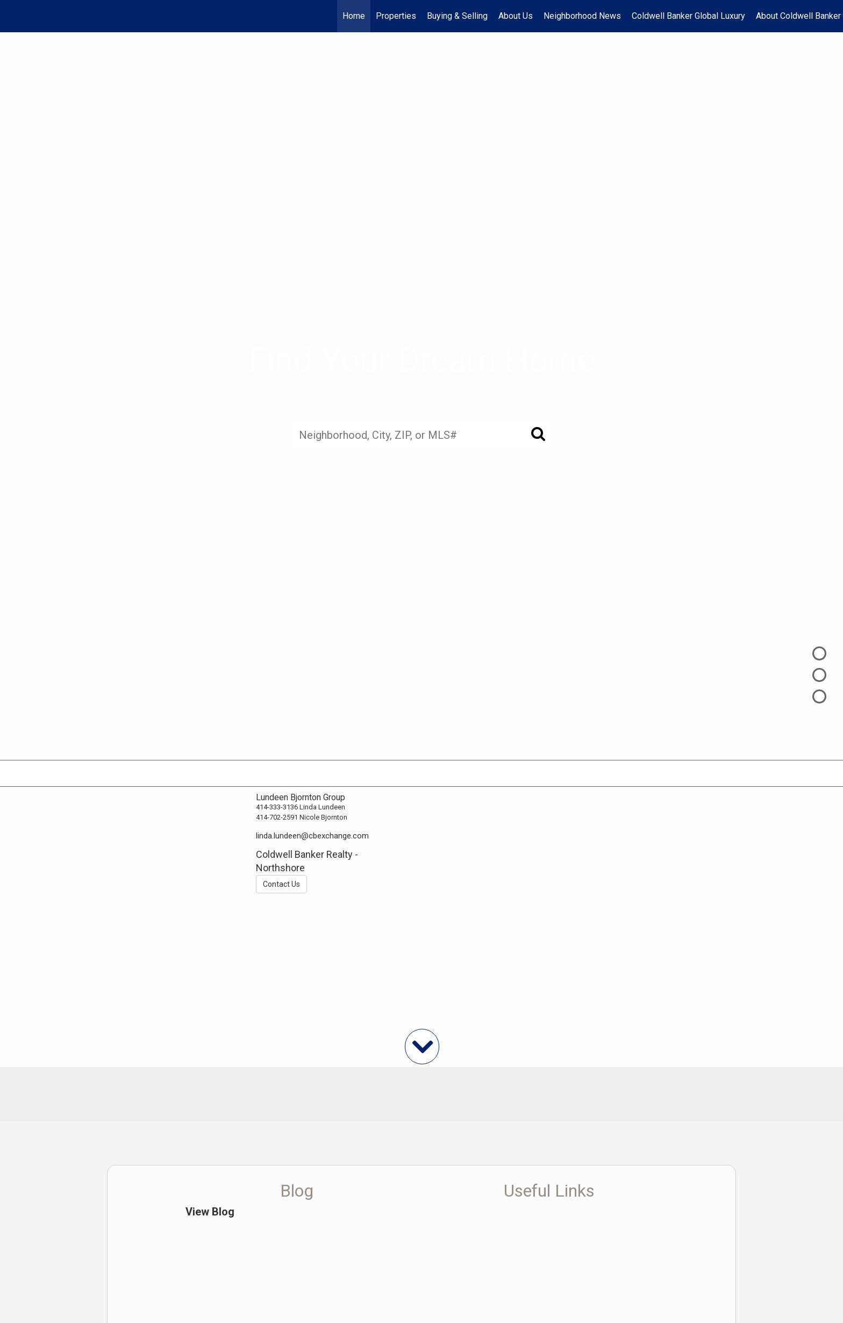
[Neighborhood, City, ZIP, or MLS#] (421, 434)
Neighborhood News (582, 16)
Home (353, 16)
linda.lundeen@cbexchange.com (312, 836)
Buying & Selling (457, 16)
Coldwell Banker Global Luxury (688, 16)
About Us (515, 16)
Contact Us (281, 884)
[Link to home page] (13, 16)
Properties (396, 16)
